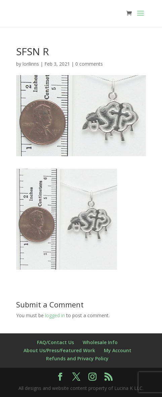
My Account (117, 350)
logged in (55, 315)
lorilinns (31, 64)
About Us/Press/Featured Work (59, 350)
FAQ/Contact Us (55, 342)
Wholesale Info (100, 342)
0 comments (89, 64)
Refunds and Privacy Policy (77, 358)
